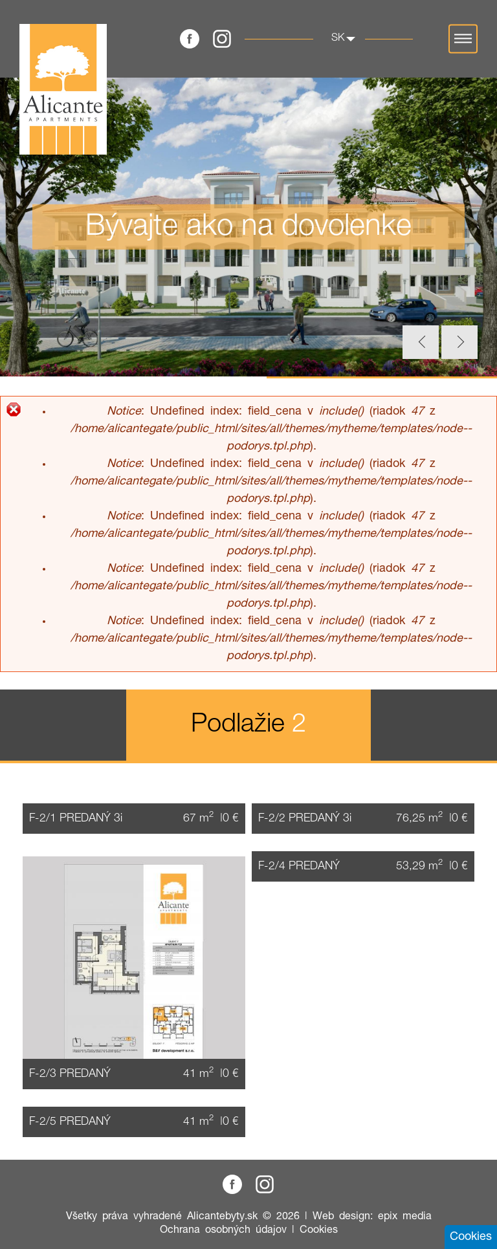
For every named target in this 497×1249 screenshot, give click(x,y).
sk (337, 38)
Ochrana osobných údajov (223, 1230)
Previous (421, 342)
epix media (405, 1216)
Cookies (319, 1230)
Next (459, 342)
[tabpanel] (248, 227)
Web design (341, 1216)
